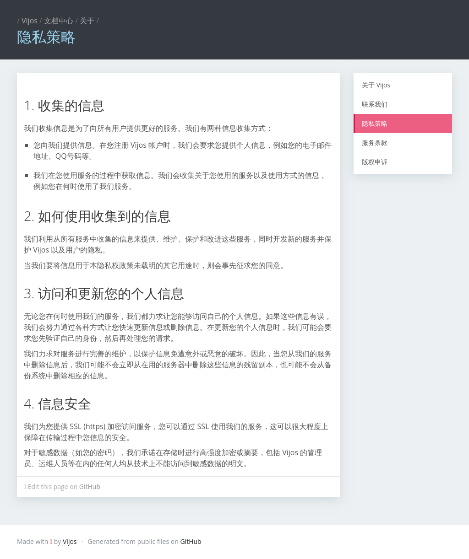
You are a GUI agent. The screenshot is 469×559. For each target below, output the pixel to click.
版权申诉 (374, 161)
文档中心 (58, 21)
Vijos (30, 21)
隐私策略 (374, 123)
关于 (87, 21)
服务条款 (374, 142)
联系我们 (374, 104)
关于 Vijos (376, 85)
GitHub (89, 486)
